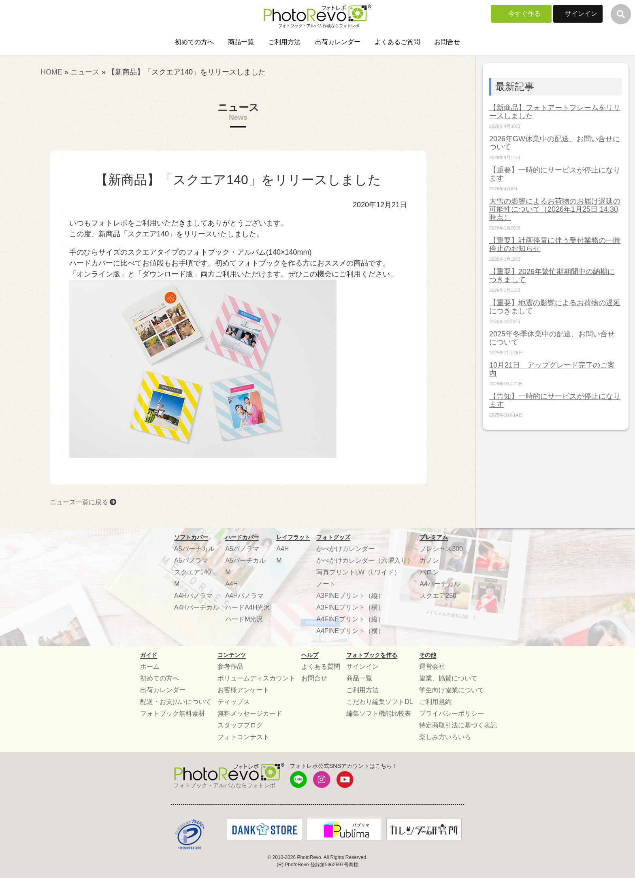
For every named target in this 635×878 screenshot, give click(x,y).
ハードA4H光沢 (247, 607)
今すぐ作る (524, 13)
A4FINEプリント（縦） (350, 619)
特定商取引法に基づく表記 (458, 725)
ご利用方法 (284, 41)
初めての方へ (194, 41)
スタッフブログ (240, 725)
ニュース (85, 72)
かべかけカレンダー (345, 548)
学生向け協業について (451, 690)
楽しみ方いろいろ (445, 736)
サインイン (581, 13)
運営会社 (432, 666)
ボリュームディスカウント (256, 678)
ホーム (150, 666)
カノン (429, 560)
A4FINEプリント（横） (350, 630)
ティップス (233, 701)
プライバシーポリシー (451, 713)
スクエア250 (438, 595)
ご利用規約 (435, 701)
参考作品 (230, 666)
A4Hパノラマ (193, 595)
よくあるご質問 (397, 41)
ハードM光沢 (244, 619)
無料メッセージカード (249, 713)
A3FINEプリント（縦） (350, 595)
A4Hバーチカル (196, 607)
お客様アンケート (243, 690)
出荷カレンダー (337, 41)
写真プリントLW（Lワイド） (358, 572)
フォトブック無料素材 (172, 713)
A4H (231, 583)
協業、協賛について (448, 678)
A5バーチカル (194, 548)
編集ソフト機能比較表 (378, 713)
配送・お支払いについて (175, 701)
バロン (429, 572)
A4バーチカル (440, 583)
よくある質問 (320, 666)
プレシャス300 (441, 548)
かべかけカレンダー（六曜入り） (364, 560)
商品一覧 (241, 41)
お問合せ (447, 41)
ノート (326, 583)
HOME (51, 72)
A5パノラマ (191, 560)
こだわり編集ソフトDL (379, 701)
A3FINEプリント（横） (350, 607)
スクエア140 (192, 572)
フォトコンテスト (243, 736)
